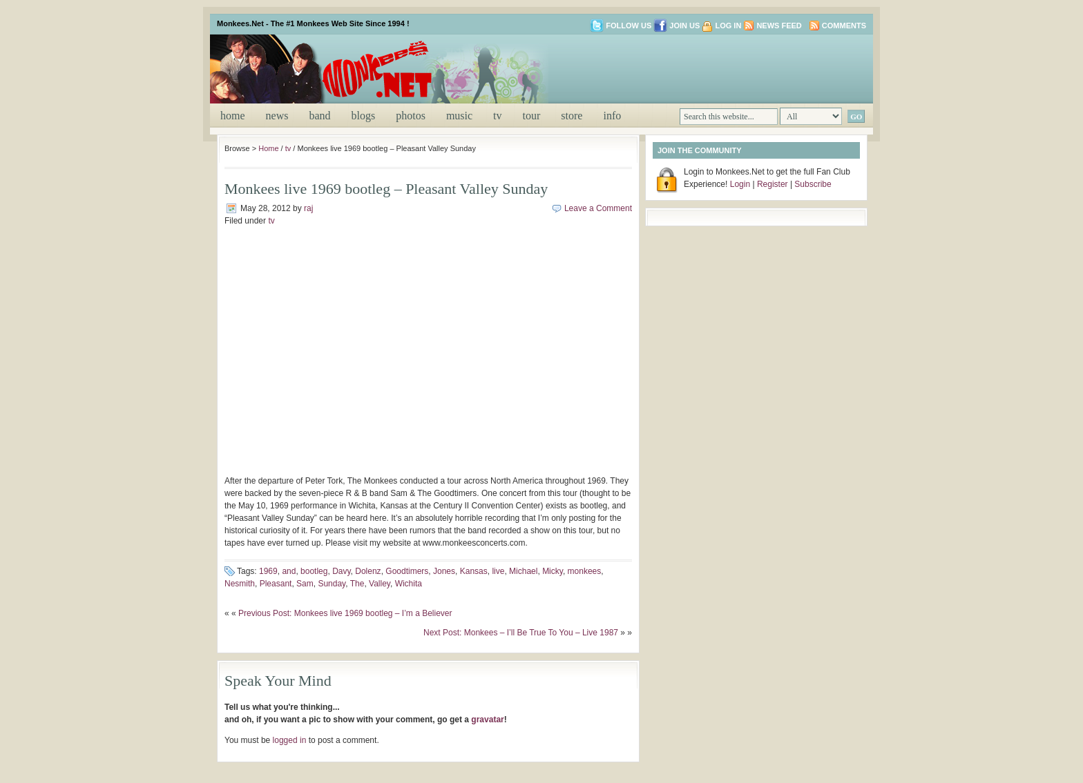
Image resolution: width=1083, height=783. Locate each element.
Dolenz (368, 571)
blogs (364, 115)
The (357, 583)
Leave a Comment (598, 208)
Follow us (620, 25)
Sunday (331, 583)
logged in (290, 740)
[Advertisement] (703, 67)
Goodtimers (406, 571)
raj (308, 208)
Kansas (474, 571)
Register (772, 184)
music (459, 115)
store (571, 115)
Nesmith (239, 583)
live (498, 571)
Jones (444, 571)
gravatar (487, 719)
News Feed (778, 25)
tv (497, 115)
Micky (552, 571)
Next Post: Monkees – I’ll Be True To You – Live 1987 (520, 632)
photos (410, 115)
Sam (305, 583)
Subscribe (812, 184)
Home (232, 115)
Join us (676, 25)
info (612, 115)
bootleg (313, 571)
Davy (341, 571)
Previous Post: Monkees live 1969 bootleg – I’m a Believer (345, 613)
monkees (585, 571)
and (289, 571)
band (319, 115)
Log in (728, 25)
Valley (379, 583)
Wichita (408, 583)
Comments (844, 25)
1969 (268, 571)
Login (740, 184)
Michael (523, 571)
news (277, 115)
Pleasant (276, 583)
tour (532, 115)
